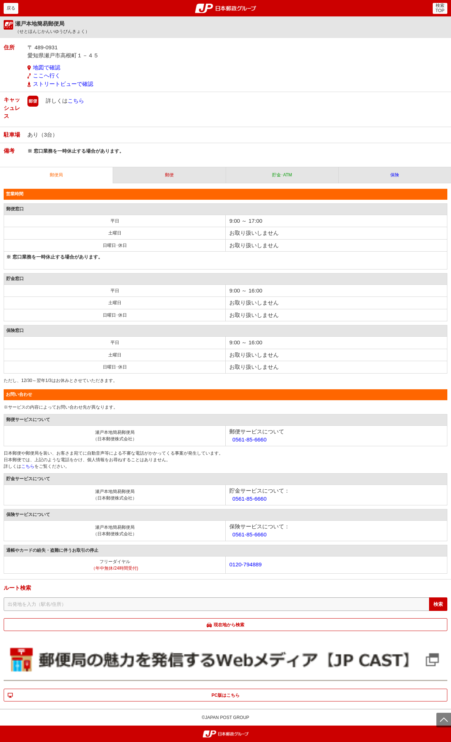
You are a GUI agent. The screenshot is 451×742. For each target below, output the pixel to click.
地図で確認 (46, 67)
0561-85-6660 (249, 439)
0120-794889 (245, 564)
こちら (76, 100)
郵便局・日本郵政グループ (225, 8)
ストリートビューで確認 (63, 84)
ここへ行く (46, 75)
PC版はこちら (225, 695)
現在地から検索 (229, 624)
